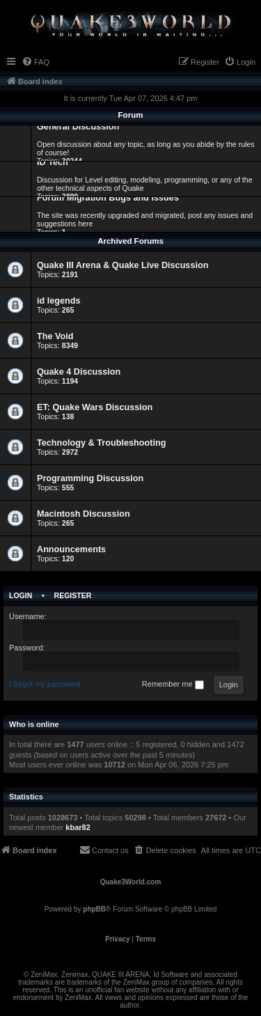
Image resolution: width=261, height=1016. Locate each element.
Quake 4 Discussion (78, 372)
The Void (55, 336)
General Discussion (78, 127)
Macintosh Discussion (83, 514)
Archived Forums (130, 241)
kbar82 (77, 827)
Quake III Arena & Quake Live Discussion (122, 265)
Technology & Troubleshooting (101, 443)
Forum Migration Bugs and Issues (108, 198)
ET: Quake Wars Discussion (94, 407)
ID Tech (52, 162)
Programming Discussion (90, 478)
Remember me (173, 684)
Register (73, 595)
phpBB (94, 909)
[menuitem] (35, 62)
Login (20, 595)
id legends (59, 301)
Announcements (71, 549)
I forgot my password (44, 684)
